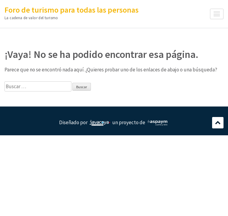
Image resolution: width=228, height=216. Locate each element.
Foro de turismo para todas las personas (71, 10)
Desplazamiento (218, 122)
